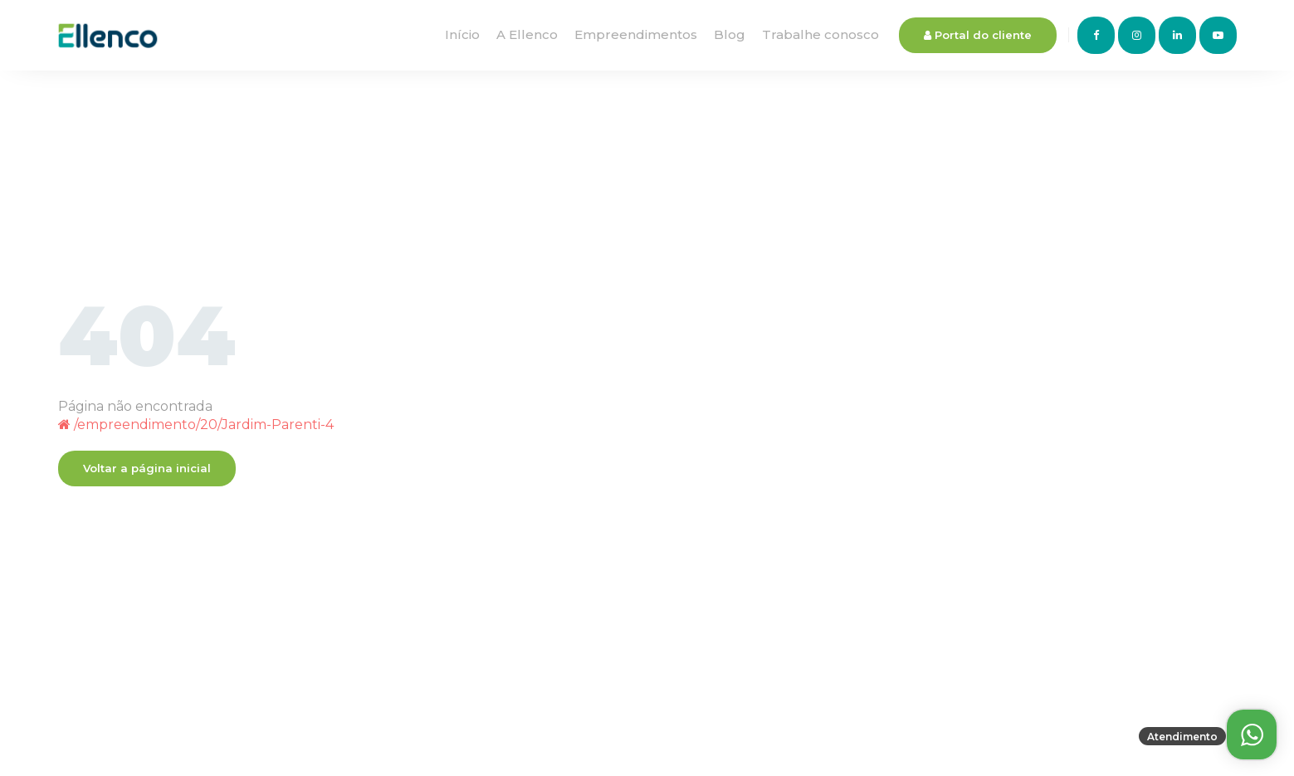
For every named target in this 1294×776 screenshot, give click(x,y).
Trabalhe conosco (820, 34)
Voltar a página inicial (147, 468)
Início (462, 34)
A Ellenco (527, 34)
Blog (729, 34)
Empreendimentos (635, 34)
